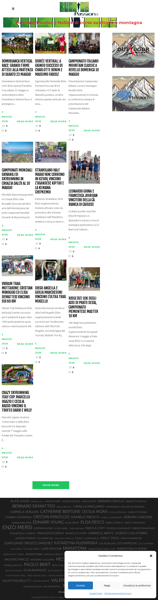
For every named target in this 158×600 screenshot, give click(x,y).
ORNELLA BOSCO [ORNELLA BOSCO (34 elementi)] (13, 565)
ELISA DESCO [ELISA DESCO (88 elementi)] (92, 522)
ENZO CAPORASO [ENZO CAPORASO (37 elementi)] (135, 522)
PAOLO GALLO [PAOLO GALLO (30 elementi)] (59, 565)
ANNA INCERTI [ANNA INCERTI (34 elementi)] (89, 501)
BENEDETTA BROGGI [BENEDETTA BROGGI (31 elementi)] (136, 501)
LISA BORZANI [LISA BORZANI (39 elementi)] (107, 543)
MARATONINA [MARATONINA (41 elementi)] (34, 554)
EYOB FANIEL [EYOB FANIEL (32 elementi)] (61, 528)
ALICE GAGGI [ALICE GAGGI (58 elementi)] (19, 501)
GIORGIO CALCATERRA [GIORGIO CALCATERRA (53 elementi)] (131, 533)
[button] (151, 556)
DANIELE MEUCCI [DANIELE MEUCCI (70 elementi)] (85, 517)
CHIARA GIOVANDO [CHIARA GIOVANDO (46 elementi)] (18, 517)
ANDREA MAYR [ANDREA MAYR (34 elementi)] (53, 501)
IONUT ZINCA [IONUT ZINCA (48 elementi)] (109, 538)
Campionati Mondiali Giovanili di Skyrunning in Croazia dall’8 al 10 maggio (17, 179)
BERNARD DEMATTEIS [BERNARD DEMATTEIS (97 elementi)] (33, 506)
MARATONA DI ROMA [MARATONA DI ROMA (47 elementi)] (132, 548)
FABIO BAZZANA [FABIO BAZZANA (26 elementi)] (76, 528)
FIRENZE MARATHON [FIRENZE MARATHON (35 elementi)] (143, 528)
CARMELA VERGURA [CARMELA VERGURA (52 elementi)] (24, 511)
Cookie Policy (96, 593)
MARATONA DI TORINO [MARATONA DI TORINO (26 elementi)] (13, 554)
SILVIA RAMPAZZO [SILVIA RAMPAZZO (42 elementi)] (35, 570)
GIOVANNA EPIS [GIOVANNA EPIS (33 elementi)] (45, 538)
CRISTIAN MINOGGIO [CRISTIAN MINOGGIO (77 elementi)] (51, 517)
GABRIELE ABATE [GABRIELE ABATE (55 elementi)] (101, 533)
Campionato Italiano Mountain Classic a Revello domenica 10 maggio (84, 67)
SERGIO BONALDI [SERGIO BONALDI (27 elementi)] (13, 570)
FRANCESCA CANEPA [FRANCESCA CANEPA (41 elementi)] (23, 533)
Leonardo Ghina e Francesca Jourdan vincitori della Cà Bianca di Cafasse (83, 198)
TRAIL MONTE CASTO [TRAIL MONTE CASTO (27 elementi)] (37, 575)
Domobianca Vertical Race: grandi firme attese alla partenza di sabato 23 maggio (17, 67)
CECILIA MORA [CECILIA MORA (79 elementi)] (95, 511)
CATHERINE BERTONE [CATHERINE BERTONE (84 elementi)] (60, 511)
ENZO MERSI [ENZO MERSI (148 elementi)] (17, 527)
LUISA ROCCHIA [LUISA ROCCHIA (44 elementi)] (51, 548)
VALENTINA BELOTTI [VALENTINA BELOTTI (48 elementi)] (16, 580)
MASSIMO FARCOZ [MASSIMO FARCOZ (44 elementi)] (17, 559)
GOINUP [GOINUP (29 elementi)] (79, 538)
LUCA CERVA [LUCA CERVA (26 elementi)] (16, 549)
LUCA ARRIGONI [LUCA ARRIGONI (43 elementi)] (126, 543)
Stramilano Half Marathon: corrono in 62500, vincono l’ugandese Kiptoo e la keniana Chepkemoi (49, 181)
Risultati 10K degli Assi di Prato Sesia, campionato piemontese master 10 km (83, 307)
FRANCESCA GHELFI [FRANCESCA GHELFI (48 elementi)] (50, 533)
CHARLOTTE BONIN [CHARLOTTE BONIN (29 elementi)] (137, 512)
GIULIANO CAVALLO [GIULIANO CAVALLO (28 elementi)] (64, 538)
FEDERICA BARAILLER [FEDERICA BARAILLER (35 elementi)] (118, 528)
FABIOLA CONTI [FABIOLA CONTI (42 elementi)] (95, 528)
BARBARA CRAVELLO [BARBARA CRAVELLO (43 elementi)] (111, 501)
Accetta (80, 585)
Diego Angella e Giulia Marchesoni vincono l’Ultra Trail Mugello (50, 294)
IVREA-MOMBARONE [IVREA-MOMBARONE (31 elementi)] (131, 538)
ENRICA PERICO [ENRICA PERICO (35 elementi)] (114, 522)
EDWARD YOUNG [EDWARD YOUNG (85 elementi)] (48, 522)
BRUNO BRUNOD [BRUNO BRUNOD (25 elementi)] (64, 507)
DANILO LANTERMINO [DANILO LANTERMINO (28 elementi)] (111, 517)
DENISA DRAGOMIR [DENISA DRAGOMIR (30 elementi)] (21, 522)
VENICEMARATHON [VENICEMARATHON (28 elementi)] (32, 586)
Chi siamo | (63, 592)
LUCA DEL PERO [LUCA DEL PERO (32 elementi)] (31, 549)
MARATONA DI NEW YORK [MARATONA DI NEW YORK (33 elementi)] (101, 548)
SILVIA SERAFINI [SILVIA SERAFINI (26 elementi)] (55, 571)
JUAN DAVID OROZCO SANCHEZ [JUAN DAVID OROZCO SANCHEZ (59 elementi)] (28, 543)
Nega (107, 585)
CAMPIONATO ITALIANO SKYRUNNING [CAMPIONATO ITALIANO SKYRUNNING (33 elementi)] (125, 506)
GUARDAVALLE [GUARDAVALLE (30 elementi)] (91, 538)
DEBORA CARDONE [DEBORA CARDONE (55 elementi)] (138, 517)
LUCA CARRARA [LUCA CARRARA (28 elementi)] (146, 543)
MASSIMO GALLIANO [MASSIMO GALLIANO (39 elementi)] (43, 559)
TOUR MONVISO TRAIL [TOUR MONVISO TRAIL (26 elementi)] (15, 576)
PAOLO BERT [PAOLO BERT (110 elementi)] (37, 564)
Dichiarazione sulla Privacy (118, 593)
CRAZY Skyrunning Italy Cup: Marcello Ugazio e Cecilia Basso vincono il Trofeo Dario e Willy (17, 401)
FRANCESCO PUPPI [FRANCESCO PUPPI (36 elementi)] (76, 533)
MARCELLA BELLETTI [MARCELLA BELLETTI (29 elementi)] (54, 554)
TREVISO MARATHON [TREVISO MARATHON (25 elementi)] (57, 576)
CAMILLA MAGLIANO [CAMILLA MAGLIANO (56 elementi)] (88, 506)
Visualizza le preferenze (137, 585)
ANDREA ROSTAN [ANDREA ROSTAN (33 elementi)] (71, 501)
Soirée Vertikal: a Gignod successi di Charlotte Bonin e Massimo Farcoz (48, 67)
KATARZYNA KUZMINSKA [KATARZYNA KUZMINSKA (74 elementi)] (75, 543)
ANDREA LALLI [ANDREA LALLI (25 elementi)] (37, 501)
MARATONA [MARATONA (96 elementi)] (75, 548)
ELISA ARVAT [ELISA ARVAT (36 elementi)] (72, 522)
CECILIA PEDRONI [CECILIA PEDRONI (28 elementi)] (117, 512)
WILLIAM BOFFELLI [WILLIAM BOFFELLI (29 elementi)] (52, 586)
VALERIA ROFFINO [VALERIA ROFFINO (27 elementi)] (41, 581)
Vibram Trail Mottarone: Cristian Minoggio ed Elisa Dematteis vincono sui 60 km (17, 292)
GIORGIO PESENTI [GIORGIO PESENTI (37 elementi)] (25, 538)
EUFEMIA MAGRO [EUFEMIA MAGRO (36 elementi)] (43, 528)
